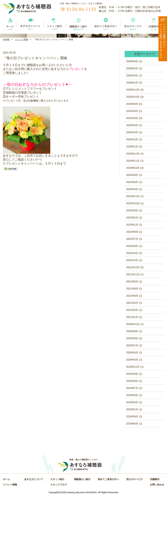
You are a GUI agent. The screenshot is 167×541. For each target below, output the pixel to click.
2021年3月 (132, 355)
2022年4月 (132, 298)
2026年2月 (132, 127)
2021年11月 (133, 319)
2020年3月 (132, 405)
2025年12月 (133, 135)
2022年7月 (132, 284)
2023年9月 (132, 255)
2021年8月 (132, 333)
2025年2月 (132, 184)
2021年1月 (132, 362)
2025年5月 (132, 170)
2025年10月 (133, 142)
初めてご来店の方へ (108, 524)
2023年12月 (133, 241)
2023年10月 (133, 248)
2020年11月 (133, 369)
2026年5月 (132, 113)
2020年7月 (132, 390)
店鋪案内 (154, 524)
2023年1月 (132, 270)
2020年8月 (132, 383)
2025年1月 (132, 191)
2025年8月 (132, 156)
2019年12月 (133, 412)
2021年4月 (132, 348)
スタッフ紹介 (57, 524)
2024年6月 (132, 227)
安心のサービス (134, 524)
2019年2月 (132, 454)
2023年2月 (132, 262)
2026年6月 (132, 106)
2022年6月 (132, 291)
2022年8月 (132, 277)
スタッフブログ (58, 530)
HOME (6, 84)
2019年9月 (132, 419)
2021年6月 (132, 341)
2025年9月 (132, 149)
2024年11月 (133, 206)
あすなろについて (33, 524)
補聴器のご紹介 (82, 524)
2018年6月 (132, 468)
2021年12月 (133, 312)
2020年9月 (132, 376)
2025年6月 (132, 163)
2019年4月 (132, 447)
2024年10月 (133, 213)
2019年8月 (132, 426)
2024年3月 (132, 234)
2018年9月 (132, 461)
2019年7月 (132, 433)
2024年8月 (132, 220)
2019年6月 (132, 440)
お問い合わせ (157, 530)
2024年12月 (133, 198)
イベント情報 (21, 84)
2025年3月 (132, 177)
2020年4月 (132, 397)
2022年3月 (132, 305)
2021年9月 (132, 326)
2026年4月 (132, 120)
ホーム (6, 524)
